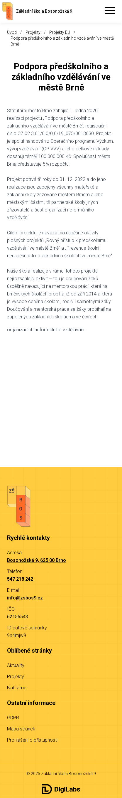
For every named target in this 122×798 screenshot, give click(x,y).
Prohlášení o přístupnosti (32, 740)
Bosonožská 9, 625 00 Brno (36, 560)
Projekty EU (59, 32)
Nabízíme (16, 688)
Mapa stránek (21, 729)
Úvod (12, 32)
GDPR (13, 717)
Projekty (33, 32)
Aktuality (15, 665)
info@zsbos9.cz (25, 598)
